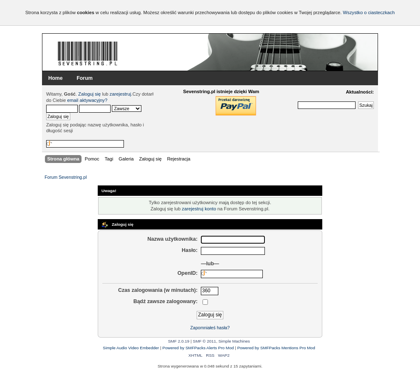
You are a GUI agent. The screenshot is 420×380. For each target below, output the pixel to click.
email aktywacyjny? (87, 100)
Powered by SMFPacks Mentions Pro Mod (276, 347)
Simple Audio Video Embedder (131, 347)
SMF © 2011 (204, 341)
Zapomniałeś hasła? (210, 327)
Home (55, 78)
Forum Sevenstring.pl (88, 53)
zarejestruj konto (199, 208)
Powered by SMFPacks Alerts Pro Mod (198, 347)
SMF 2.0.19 (179, 341)
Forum (85, 78)
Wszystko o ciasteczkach (369, 12)
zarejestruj (120, 93)
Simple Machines (234, 341)
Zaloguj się (89, 93)
